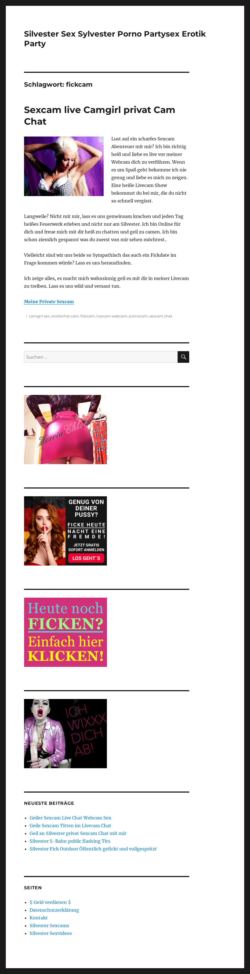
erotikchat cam (65, 316)
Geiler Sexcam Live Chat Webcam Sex (70, 818)
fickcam (87, 316)
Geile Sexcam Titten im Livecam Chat (70, 825)
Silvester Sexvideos (51, 933)
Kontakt (39, 918)
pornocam (138, 316)
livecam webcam (111, 316)
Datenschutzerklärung (54, 910)
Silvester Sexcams (49, 925)
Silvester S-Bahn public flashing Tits (70, 841)
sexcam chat (160, 316)
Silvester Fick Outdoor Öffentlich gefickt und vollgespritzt (93, 849)
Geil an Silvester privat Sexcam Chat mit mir (78, 833)
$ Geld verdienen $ (50, 902)
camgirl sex (39, 316)
